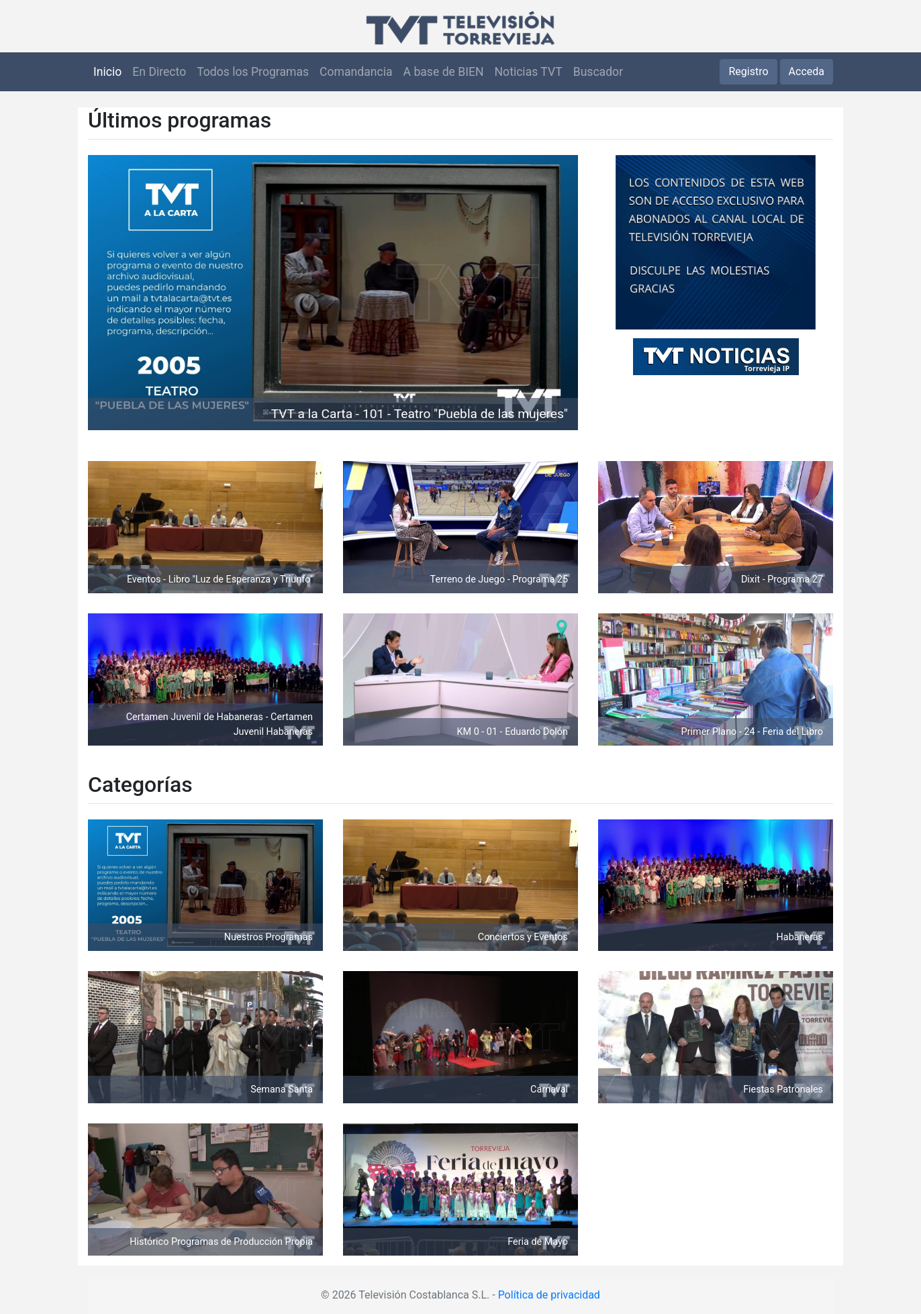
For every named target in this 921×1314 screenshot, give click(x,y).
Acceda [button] (806, 71)
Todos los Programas (253, 72)
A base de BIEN (443, 72)
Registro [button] (748, 71)
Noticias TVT (529, 72)
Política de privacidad (549, 1294)
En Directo (159, 72)
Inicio (107, 72)
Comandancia (356, 72)
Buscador (598, 72)
